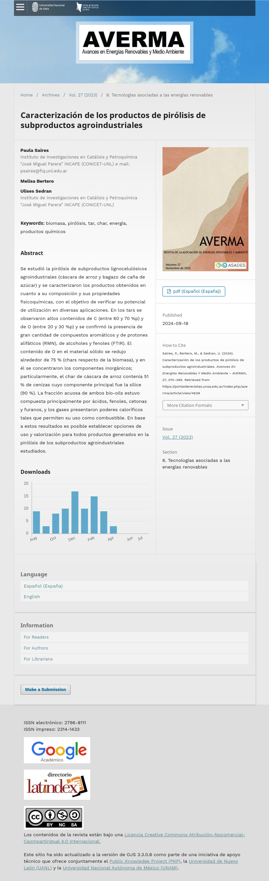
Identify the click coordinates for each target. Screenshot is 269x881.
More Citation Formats (189, 405)
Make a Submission (45, 689)
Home (27, 95)
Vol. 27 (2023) (83, 95)
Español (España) (43, 586)
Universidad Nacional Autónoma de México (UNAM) (120, 867)
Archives (51, 95)
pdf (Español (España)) (196, 291)
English (32, 596)
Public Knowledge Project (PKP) (144, 861)
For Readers (36, 637)
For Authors (36, 648)
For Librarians (38, 659)
